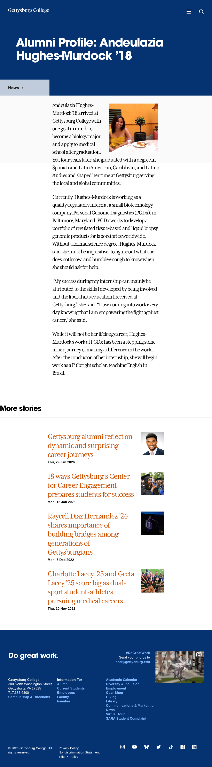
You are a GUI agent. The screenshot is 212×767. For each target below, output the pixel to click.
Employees (66, 692)
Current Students (71, 688)
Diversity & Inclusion (122, 684)
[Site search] (201, 11)
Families (64, 701)
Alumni (63, 684)
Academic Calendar (121, 680)
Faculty (63, 697)
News (13, 87)
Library (111, 701)
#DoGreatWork (138, 653)
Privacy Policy (69, 748)
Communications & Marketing (130, 705)
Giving (111, 697)
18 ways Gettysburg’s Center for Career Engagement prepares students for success (91, 485)
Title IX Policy (68, 756)
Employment (116, 688)
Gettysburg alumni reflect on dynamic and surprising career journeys (90, 445)
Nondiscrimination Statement (79, 752)
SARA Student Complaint (126, 718)
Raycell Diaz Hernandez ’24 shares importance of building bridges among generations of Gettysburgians (87, 534)
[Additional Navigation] (188, 11)
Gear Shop (114, 692)
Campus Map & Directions (29, 697)
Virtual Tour (115, 714)
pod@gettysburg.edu (133, 662)
